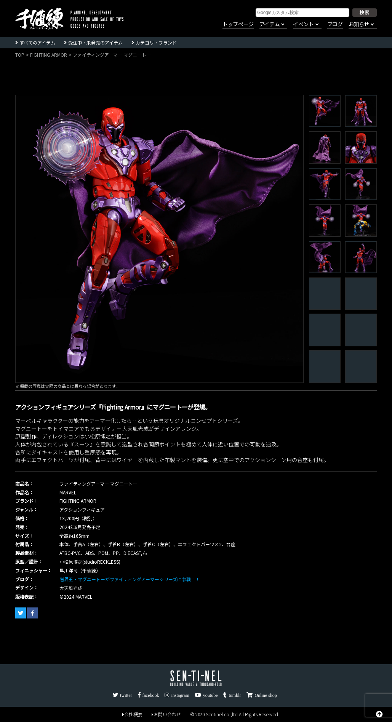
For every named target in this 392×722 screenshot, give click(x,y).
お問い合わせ (166, 714)
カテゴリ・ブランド (156, 42)
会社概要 (132, 714)
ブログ (335, 24)
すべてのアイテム (37, 42)
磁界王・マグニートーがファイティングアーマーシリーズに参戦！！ (129, 579)
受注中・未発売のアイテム (95, 42)
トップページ (238, 24)
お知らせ (359, 24)
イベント (303, 24)
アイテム (269, 24)
